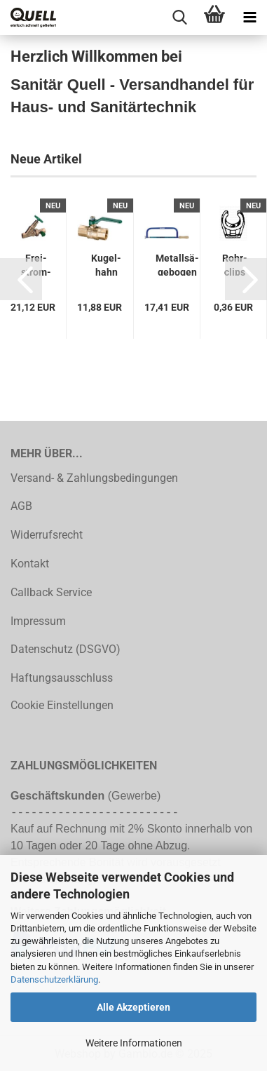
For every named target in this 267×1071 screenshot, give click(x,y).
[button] (21, 279)
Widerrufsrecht (47, 534)
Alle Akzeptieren (133, 1007)
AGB (21, 506)
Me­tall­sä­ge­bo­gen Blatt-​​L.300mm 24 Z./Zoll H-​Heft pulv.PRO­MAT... (177, 264)
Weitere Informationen (133, 1043)
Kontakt (30, 563)
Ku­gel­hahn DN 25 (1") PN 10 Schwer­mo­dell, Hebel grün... (106, 264)
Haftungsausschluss (62, 678)
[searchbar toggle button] (179, 17)
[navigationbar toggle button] (249, 17)
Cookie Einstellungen (62, 705)
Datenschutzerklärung (54, 979)
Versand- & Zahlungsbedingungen (94, 478)
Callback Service (51, 592)
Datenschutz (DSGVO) (66, 649)
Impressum (38, 621)
